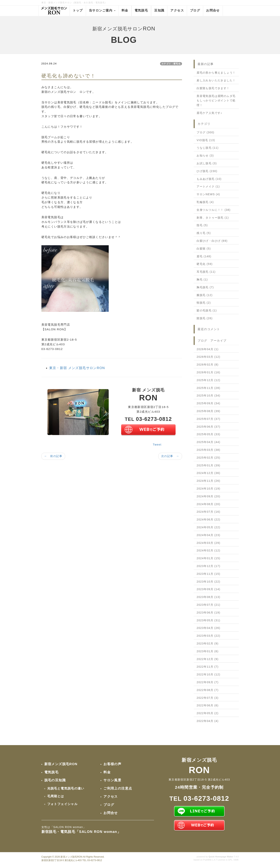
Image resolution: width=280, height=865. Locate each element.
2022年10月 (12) (208, 674)
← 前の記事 (53, 456)
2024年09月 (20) (208, 496)
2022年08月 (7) (208, 690)
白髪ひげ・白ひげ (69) (212, 240)
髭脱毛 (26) (205, 318)
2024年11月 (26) (208, 480)
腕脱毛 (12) (205, 295)
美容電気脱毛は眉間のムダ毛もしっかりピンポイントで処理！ (216, 100)
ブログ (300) (205, 132)
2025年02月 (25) (208, 457)
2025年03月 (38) (208, 449)
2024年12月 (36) (208, 473)
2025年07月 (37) (208, 418)
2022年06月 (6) (208, 705)
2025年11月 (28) (208, 387)
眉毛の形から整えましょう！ (216, 72)
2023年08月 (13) (208, 597)
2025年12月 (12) (208, 380)
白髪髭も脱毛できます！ (213, 88)
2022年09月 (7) (208, 682)
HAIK (236, 860)
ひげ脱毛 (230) (207, 171)
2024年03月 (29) (208, 542)
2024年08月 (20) (208, 504)
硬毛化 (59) (205, 263)
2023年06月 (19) (208, 612)
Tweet (157, 444)
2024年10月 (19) (208, 488)
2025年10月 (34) (208, 395)
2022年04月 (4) (208, 721)
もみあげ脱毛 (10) (209, 178)
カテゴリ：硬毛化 (171, 63)
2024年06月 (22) (208, 519)
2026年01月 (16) (208, 372)
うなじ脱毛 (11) (208, 147)
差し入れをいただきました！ (216, 80)
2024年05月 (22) (208, 527)
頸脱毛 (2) (204, 302)
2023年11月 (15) (208, 573)
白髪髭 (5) (204, 248)
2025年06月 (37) (208, 426)
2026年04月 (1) (208, 349)
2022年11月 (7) (208, 666)
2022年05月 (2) (208, 713)
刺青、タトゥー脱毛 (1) (213, 217)
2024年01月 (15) (208, 558)
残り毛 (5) (204, 233)
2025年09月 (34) (208, 403)
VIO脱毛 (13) (206, 140)
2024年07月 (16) (208, 511)
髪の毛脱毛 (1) (207, 310)
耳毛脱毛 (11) (206, 271)
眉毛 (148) (204, 256)
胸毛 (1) (202, 279)
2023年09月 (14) (208, 589)
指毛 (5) (202, 225)
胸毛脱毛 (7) (205, 287)
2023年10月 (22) (208, 581)
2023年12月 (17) (208, 566)
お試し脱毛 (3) (207, 163)
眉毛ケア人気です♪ (209, 112)
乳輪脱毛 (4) (205, 202)
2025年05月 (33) (208, 434)
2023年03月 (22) (208, 635)
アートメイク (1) (208, 186)
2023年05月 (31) (208, 620)
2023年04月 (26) (208, 627)
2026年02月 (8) (208, 364)
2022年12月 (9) (208, 659)
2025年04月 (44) (208, 442)
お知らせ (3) (205, 155)
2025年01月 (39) (208, 465)
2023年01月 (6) (208, 651)
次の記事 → (170, 456)
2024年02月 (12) (208, 550)
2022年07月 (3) (208, 697)
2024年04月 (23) (208, 535)
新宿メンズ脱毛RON (71, 856)
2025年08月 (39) (208, 411)
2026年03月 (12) (208, 356)
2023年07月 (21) (208, 604)
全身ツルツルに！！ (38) (213, 209)
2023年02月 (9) (208, 643)
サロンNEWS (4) (208, 194)
